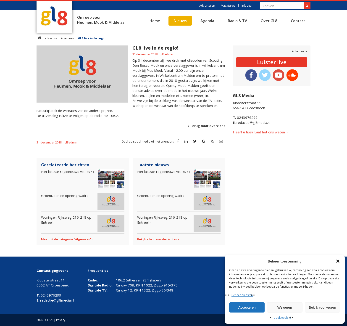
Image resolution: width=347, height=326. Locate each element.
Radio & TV (237, 20)
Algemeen (67, 38)
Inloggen (247, 5)
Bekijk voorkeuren (322, 307)
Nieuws (180, 20)
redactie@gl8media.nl (251, 122)
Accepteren (247, 307)
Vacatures (228, 5)
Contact (298, 20)
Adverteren (207, 5)
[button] (338, 261)
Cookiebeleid (282, 318)
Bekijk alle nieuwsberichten (157, 239)
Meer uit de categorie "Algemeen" (66, 239)
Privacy (60, 320)
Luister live (272, 62)
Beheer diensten (242, 295)
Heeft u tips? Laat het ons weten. (259, 132)
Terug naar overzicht (207, 125)
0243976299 (245, 117)
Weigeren (284, 307)
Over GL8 (269, 20)
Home (155, 20)
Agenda (207, 20)
